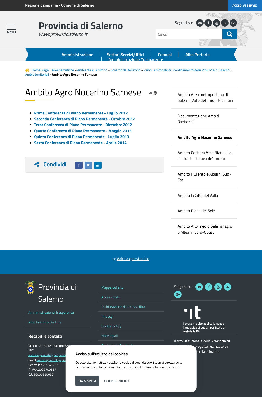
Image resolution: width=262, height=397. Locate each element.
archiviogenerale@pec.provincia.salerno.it (56, 355)
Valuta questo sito (133, 258)
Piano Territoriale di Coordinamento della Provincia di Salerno (187, 70)
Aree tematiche (63, 70)
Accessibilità (110, 297)
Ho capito (87, 381)
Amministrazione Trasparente (135, 59)
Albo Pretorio (197, 54)
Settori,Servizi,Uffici (125, 54)
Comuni (165, 54)
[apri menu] (12, 27)
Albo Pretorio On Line (44, 322)
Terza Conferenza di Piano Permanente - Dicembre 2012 (83, 125)
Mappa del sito (112, 287)
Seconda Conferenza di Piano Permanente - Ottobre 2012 (84, 119)
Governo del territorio (125, 70)
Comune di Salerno (77, 5)
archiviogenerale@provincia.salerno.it (62, 360)
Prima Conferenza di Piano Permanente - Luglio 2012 (81, 113)
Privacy (107, 316)
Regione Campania (41, 5)
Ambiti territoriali (37, 74)
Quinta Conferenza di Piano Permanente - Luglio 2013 (81, 137)
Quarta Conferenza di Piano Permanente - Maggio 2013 (83, 131)
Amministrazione (77, 54)
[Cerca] (189, 34)
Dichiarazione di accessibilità (123, 306)
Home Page (40, 70)
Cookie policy (111, 326)
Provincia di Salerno (81, 25)
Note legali (109, 335)
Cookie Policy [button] (116, 381)
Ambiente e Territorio (92, 70)
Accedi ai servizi (244, 5)
